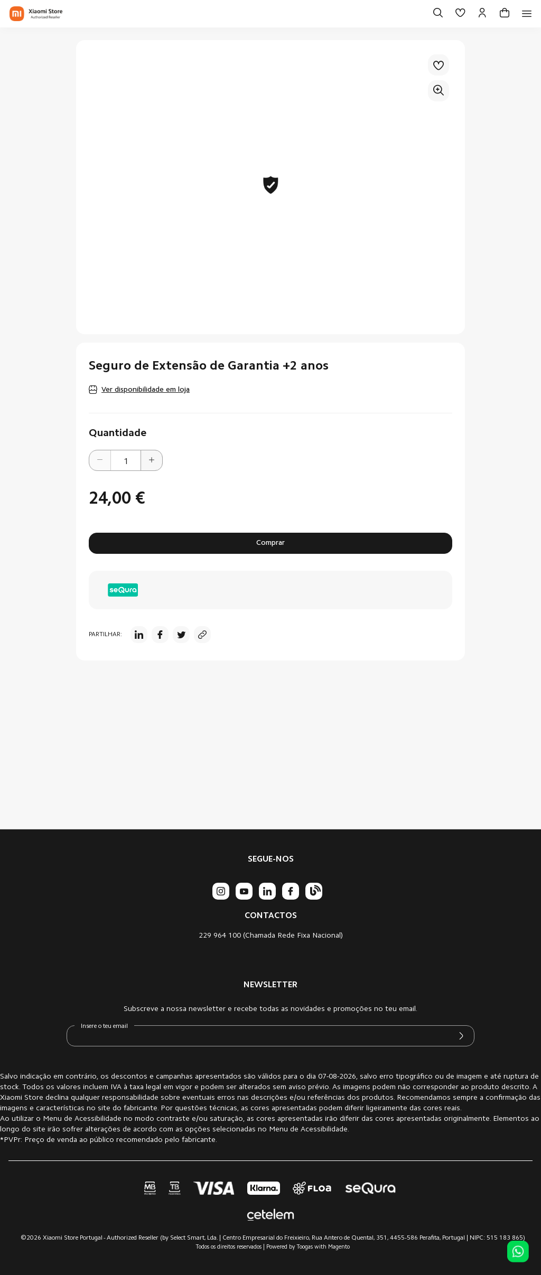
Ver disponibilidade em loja (145, 390)
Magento (339, 1247)
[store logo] (36, 13)
